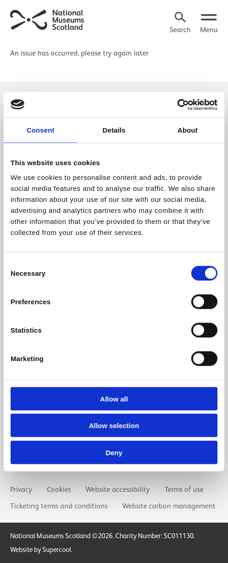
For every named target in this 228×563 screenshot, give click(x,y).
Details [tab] (114, 130)
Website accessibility (118, 489)
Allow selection (114, 425)
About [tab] (187, 130)
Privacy (21, 489)
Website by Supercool (40, 549)
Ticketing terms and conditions (59, 506)
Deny (114, 452)
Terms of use (184, 489)
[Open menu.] (209, 23)
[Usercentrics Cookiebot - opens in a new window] (177, 105)
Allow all (114, 398)
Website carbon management (169, 506)
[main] (114, 49)
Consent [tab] (41, 130)
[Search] (180, 23)
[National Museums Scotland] (47, 18)
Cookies (59, 489)
